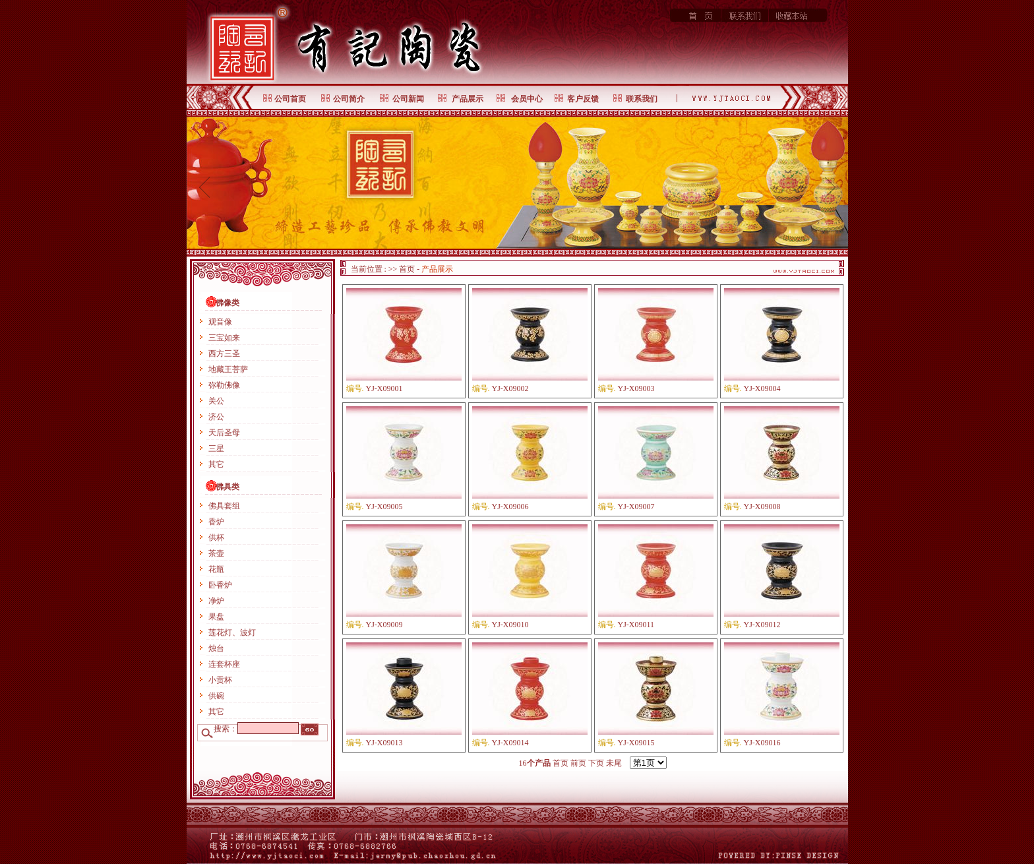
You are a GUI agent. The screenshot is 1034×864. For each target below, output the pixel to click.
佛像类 (227, 302)
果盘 (216, 616)
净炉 (216, 600)
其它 (216, 464)
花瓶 (216, 569)
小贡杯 (220, 680)
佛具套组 (224, 505)
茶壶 (216, 553)
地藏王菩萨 (228, 369)
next (829, 186)
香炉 (216, 521)
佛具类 (227, 486)
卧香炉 (220, 585)
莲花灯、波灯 (232, 632)
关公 (216, 401)
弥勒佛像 (224, 385)
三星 (216, 448)
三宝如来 (224, 337)
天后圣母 (224, 432)
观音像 (220, 321)
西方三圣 (224, 353)
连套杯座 (224, 664)
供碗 (216, 695)
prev (204, 186)
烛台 (216, 648)
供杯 (216, 537)
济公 (216, 416)
